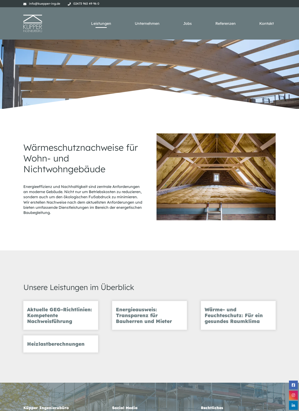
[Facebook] (293, 385)
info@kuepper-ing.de (44, 3)
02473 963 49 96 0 (86, 3)
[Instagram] (293, 395)
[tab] (60, 315)
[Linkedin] (293, 405)
